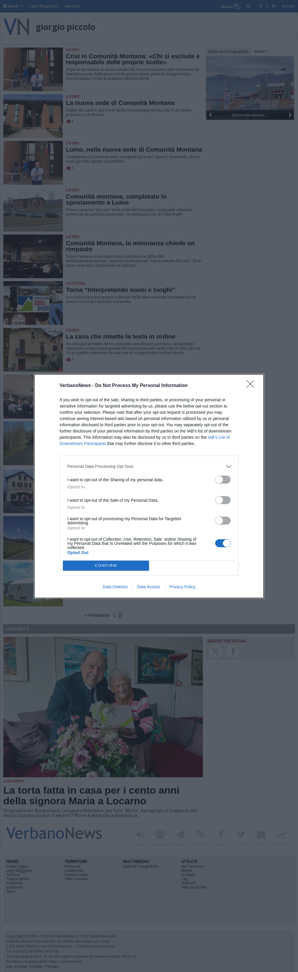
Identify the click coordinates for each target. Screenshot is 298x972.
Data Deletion (115, 586)
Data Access (148, 586)
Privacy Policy (182, 586)
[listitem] (149, 466)
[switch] (223, 480)
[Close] (252, 385)
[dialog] (149, 486)
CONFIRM (106, 565)
